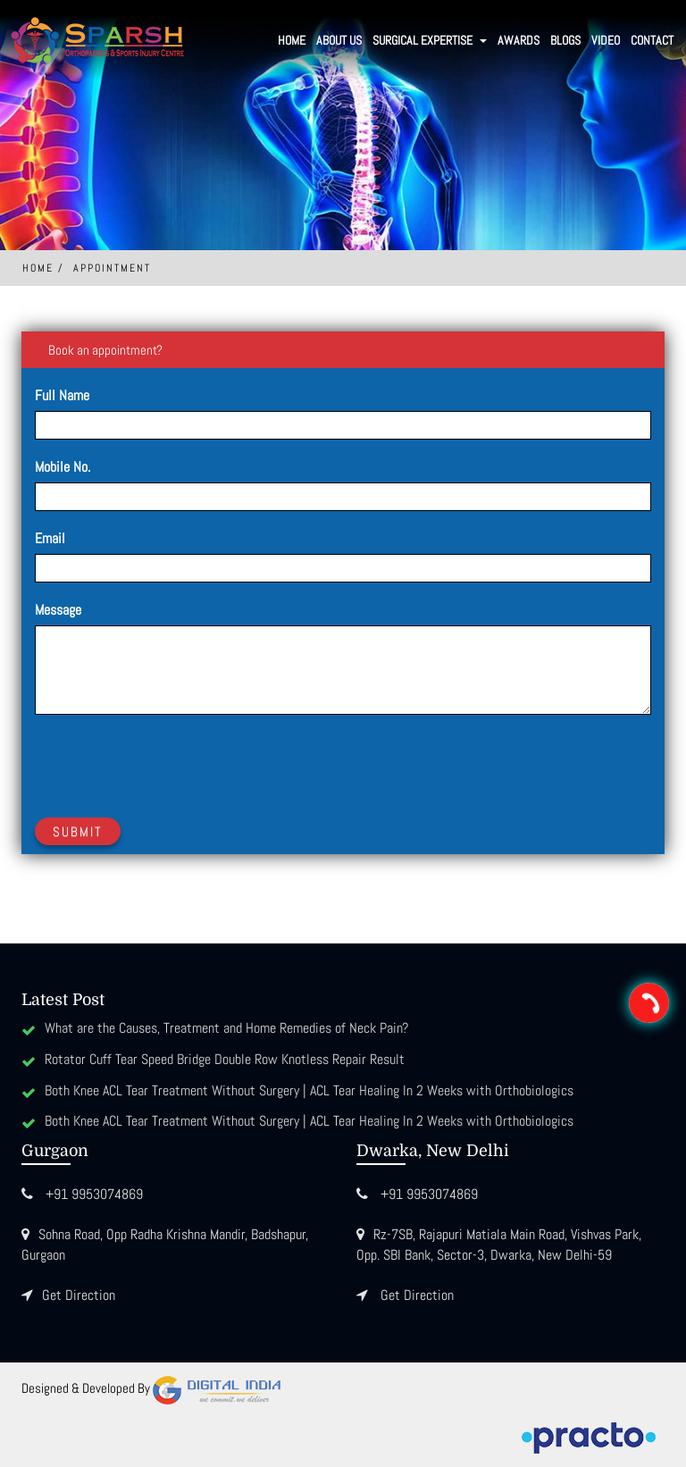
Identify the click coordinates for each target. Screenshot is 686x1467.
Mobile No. (62, 466)
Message (58, 609)
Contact (652, 40)
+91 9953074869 (94, 1194)
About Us (339, 40)
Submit (78, 831)
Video (605, 40)
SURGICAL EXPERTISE (429, 40)
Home (291, 40)
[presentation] (170, 763)
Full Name (62, 395)
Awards (519, 40)
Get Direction (78, 1295)
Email (50, 538)
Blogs (565, 40)
